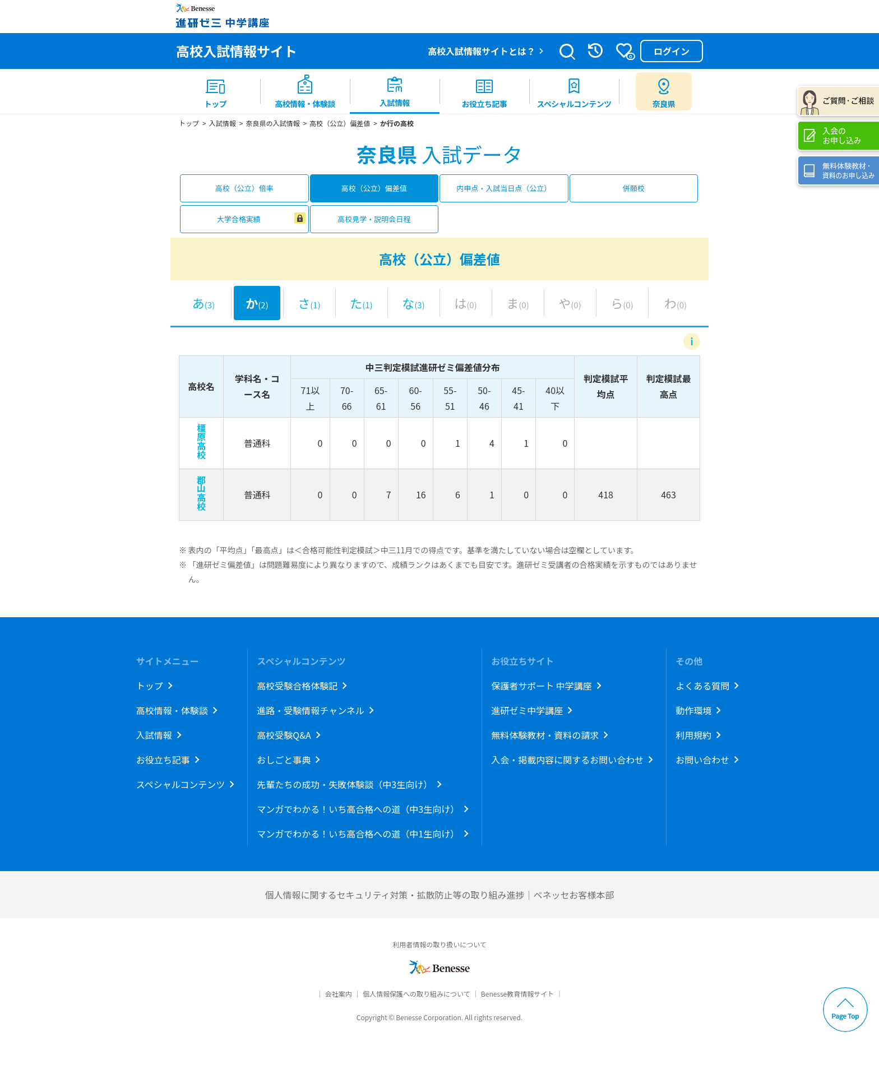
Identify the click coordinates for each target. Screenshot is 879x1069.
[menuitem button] (664, 91)
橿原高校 (201, 441)
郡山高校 (201, 493)
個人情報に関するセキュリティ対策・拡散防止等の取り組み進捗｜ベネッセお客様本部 (439, 894)
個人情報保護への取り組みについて (416, 993)
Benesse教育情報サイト (517, 993)
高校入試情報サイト (236, 51)
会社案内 (338, 993)
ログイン (672, 51)
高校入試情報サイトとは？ (481, 51)
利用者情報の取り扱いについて (439, 944)
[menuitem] (215, 91)
